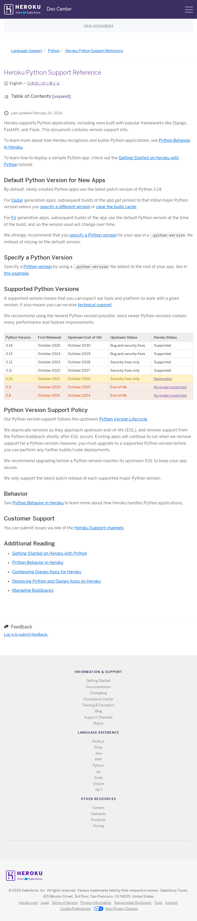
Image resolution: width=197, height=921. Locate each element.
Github (101, 850)
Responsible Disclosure (132, 903)
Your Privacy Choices (116, 909)
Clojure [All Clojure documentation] (98, 784)
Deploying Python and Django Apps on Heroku (56, 581)
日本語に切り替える (43, 83)
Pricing (98, 826)
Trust (158, 903)
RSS (86, 850)
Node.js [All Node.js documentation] (98, 741)
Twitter (94, 850)
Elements (98, 814)
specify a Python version (93, 235)
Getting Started (98, 681)
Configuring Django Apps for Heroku (46, 572)
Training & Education (98, 705)
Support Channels (98, 717)
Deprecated (163, 379)
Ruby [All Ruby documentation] (98, 747)
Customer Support (29, 518)
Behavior (16, 493)
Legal (45, 903)
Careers (98, 808)
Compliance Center (98, 699)
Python (54, 50)
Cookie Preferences (75, 909)
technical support (95, 305)
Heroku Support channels (99, 528)
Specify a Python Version (38, 257)
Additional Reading (29, 543)
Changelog (98, 693)
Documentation (98, 687)
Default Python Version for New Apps (54, 180)
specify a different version (65, 206)
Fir (13, 217)
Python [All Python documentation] (98, 765)
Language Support (26, 50)
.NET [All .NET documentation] (98, 790)
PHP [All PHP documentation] (98, 759)
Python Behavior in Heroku (37, 503)
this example (16, 273)
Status (98, 723)
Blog (98, 711)
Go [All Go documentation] (98, 772)
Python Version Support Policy (46, 410)
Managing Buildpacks (33, 590)
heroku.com (28, 903)
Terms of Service (65, 903)
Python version (37, 266)
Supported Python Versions (41, 289)
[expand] (61, 96)
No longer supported (170, 387)
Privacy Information (95, 903)
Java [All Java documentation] (98, 753)
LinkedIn (109, 850)
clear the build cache (116, 206)
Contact (171, 903)
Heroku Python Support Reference (94, 50)
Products (98, 820)
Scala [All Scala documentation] (98, 778)
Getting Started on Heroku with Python (49, 553)
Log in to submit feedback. (26, 634)
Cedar (17, 200)
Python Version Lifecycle (123, 419)
